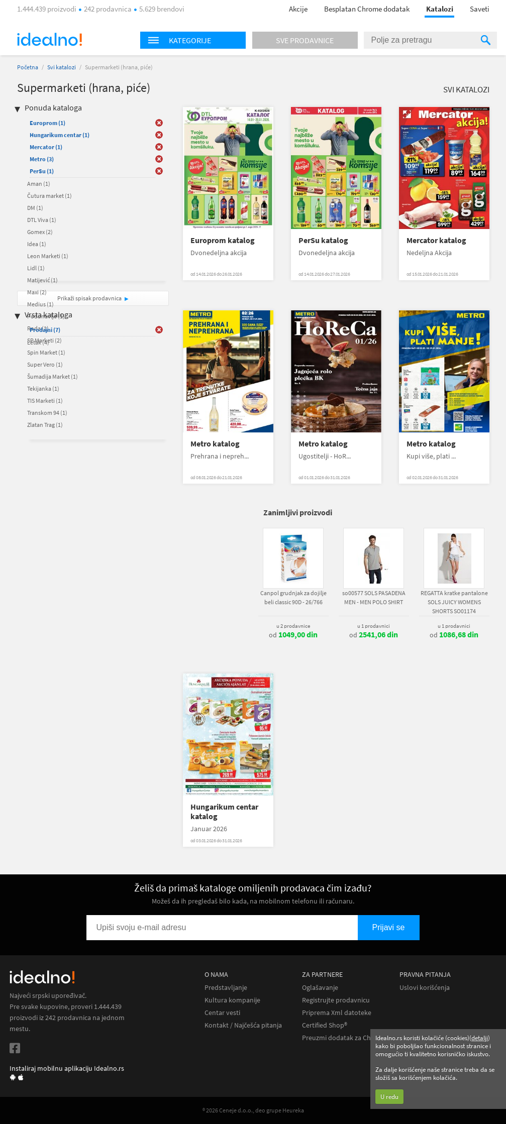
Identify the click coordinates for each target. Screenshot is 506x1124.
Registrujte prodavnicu (336, 1000)
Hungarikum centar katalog (224, 811)
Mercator (46, 147)
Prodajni (45, 329)
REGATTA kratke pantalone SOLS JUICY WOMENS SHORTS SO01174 (454, 602)
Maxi (37, 292)
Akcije (298, 9)
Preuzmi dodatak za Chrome (344, 1038)
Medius (40, 304)
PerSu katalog (323, 240)
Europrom (47, 123)
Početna (27, 67)
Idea (36, 244)
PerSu (42, 171)
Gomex (40, 232)
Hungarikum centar (59, 135)
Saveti (479, 9)
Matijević (42, 280)
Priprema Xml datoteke (336, 1012)
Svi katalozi (61, 67)
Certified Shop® (324, 1025)
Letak (38, 342)
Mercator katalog (436, 240)
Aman (38, 183)
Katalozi (439, 9)
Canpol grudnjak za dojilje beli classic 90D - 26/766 (293, 597)
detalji (479, 1038)
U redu (389, 1096)
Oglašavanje (320, 987)
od (293, 634)
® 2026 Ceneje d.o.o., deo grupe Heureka (253, 1110)
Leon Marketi (47, 256)
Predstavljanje (226, 987)
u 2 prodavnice (293, 625)
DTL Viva (41, 219)
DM (35, 207)
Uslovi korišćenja (424, 987)
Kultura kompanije (232, 1000)
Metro (42, 159)
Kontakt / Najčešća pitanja (243, 1025)
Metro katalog (215, 443)
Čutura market (49, 195)
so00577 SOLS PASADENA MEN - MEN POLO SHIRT (374, 597)
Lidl (36, 268)
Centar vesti (222, 1012)
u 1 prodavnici (373, 625)
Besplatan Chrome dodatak (367, 9)
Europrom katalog (222, 240)
